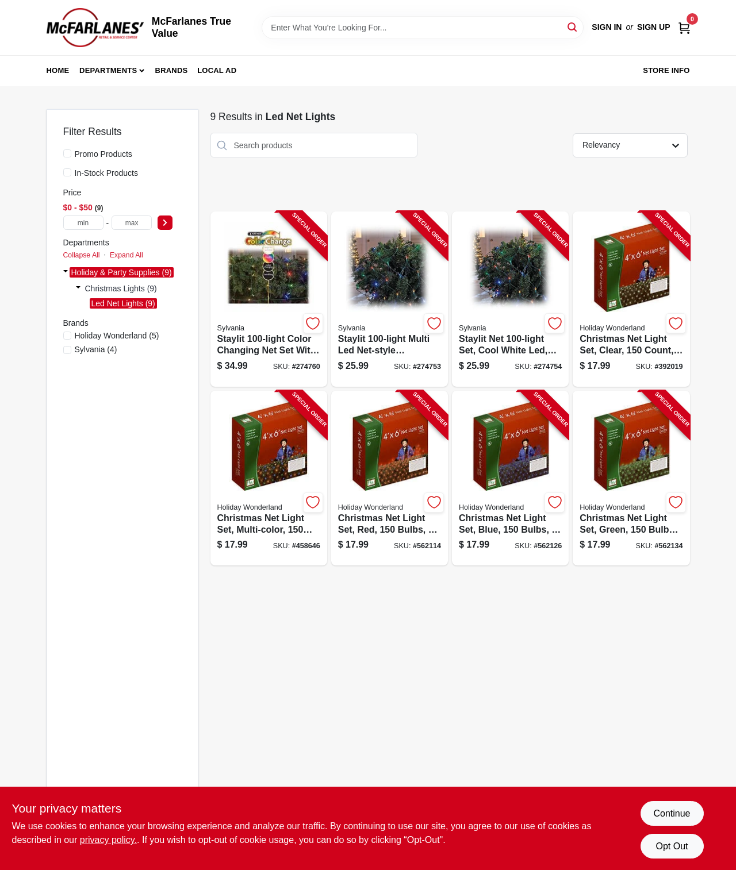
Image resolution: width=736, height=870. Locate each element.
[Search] (573, 26)
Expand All (126, 255)
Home (58, 70)
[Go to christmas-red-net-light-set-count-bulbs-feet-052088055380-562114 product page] (389, 478)
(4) (96, 349)
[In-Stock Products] (67, 172)
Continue (671, 813)
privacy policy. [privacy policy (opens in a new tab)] (108, 840)
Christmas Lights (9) (121, 288)
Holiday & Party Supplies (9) (121, 272)
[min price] (83, 222)
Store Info (666, 70)
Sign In (607, 27)
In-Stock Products (107, 173)
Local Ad (216, 70)
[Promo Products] (67, 153)
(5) (117, 335)
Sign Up (653, 27)
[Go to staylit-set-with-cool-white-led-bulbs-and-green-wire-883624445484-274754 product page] (510, 299)
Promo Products (103, 154)
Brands (171, 70)
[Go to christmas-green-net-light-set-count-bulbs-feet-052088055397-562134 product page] (631, 478)
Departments (108, 70)
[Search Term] (423, 27)
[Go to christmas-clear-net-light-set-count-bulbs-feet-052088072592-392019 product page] (631, 299)
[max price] (132, 222)
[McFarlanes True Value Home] (95, 27)
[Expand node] (65, 272)
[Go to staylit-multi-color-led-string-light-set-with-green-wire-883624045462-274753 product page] (389, 299)
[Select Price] (165, 222)
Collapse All (81, 255)
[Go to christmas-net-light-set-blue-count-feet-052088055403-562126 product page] (510, 478)
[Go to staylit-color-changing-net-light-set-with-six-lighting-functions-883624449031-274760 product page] (268, 299)
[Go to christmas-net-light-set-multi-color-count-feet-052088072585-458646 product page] (268, 478)
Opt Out (672, 846)
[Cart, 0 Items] (684, 27)
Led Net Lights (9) (123, 303)
